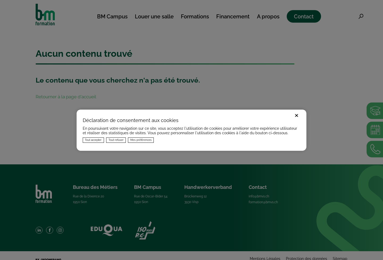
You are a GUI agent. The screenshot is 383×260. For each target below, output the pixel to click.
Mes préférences (141, 140)
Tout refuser (116, 140)
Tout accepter (93, 140)
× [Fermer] (296, 114)
